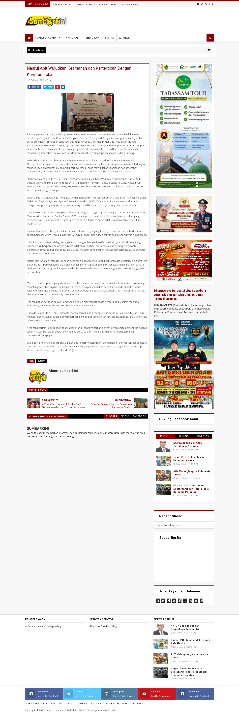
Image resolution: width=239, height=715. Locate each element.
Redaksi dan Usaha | (37, 703)
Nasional (72, 37)
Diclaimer (138, 703)
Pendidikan (91, 37)
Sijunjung (100, 4)
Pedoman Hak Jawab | (116, 703)
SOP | (69, 703)
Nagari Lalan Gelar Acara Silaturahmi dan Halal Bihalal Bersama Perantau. (191, 488)
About (68, 4)
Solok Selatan (129, 4)
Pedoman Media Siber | (87, 703)
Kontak (78, 4)
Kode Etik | (57, 703)
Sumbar (41, 361)
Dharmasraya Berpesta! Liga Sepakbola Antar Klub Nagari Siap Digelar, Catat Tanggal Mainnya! (180, 294)
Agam (89, 4)
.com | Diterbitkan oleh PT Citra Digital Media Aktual (80, 710)
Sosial (109, 37)
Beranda (57, 4)
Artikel (124, 37)
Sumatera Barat (46, 37)
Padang (114, 4)
